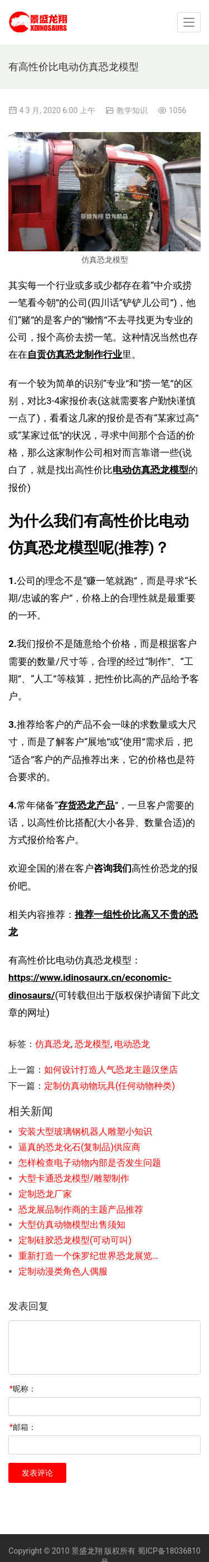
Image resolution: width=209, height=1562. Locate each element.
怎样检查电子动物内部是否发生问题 (89, 1162)
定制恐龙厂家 (45, 1194)
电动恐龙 (132, 1044)
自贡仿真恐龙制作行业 (74, 354)
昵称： (22, 1388)
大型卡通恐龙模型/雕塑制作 (73, 1178)
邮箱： (22, 1427)
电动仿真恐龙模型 (150, 469)
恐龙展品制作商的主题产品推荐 (80, 1209)
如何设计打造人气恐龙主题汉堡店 (111, 1069)
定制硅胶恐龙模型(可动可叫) (75, 1240)
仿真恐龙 (53, 1044)
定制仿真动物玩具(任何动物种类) (109, 1086)
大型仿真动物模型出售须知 (71, 1224)
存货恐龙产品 (86, 805)
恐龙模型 (92, 1044)
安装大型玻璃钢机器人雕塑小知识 (85, 1131)
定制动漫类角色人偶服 (63, 1271)
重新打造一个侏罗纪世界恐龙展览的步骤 (91, 1255)
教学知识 (132, 110)
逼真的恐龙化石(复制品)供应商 (79, 1147)
